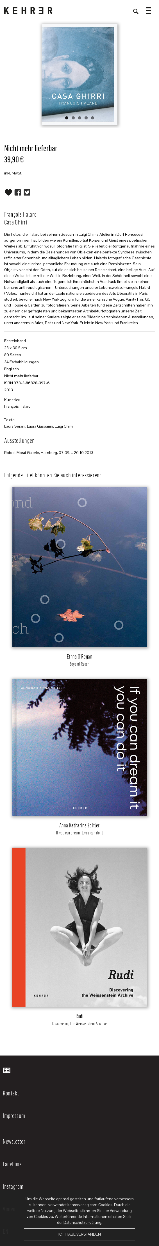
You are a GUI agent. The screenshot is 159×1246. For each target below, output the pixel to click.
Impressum (14, 1115)
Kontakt (11, 1093)
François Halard (17, 406)
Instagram (13, 1186)
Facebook (12, 1164)
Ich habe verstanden (79, 1234)
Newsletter (14, 1141)
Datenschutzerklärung (82, 1222)
